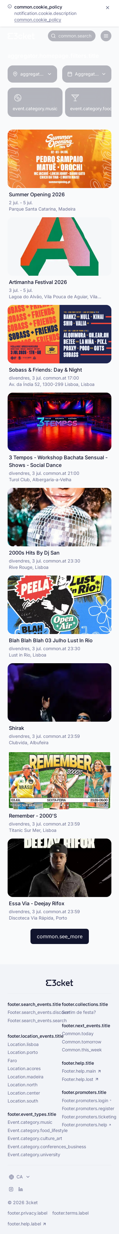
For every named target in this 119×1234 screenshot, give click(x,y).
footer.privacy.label (27, 1213)
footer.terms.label (70, 1213)
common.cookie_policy (37, 19)
